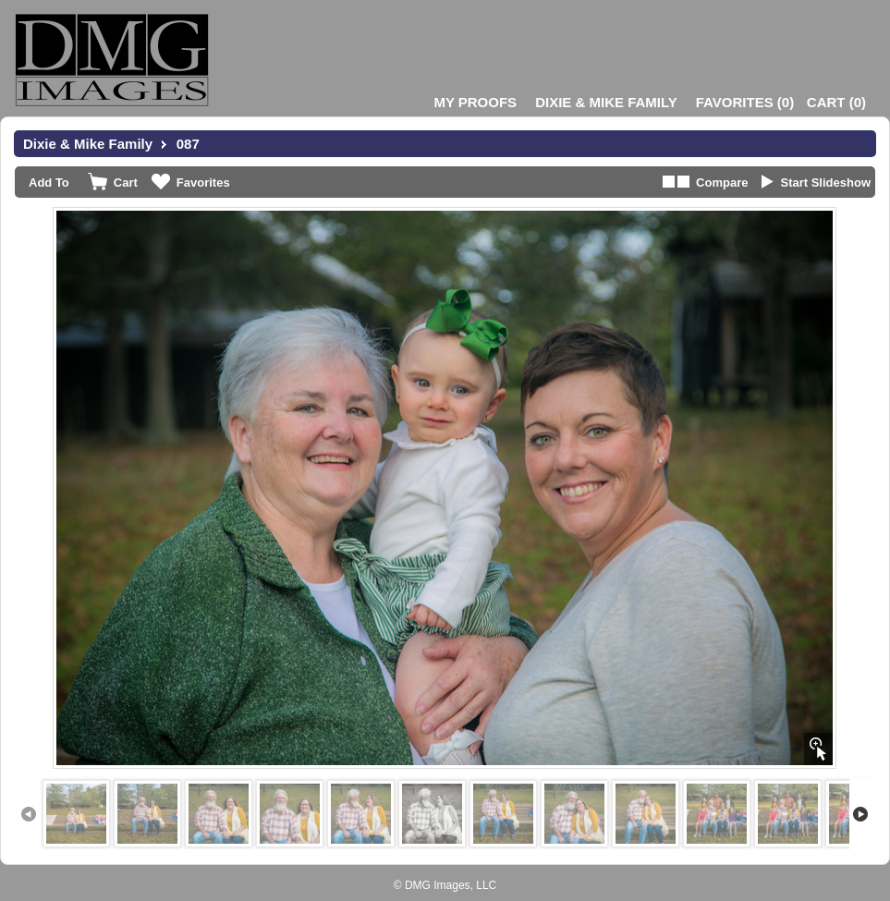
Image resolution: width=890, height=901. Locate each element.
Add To (49, 182)
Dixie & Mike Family (606, 102)
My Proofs (475, 102)
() (745, 102)
